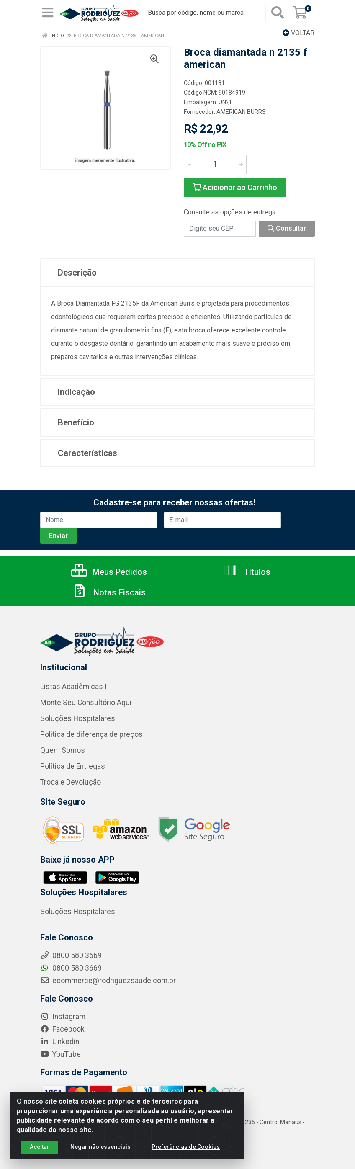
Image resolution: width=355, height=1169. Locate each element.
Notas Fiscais (109, 592)
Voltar (298, 33)
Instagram (62, 1016)
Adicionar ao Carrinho (235, 187)
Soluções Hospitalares (77, 718)
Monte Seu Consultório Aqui (85, 702)
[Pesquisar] (277, 12)
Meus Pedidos (109, 572)
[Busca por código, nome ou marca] (204, 12)
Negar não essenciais (100, 1151)
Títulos (246, 572)
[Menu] (47, 12)
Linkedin (59, 1042)
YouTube (60, 1054)
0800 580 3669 (71, 968)
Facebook (62, 1029)
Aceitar (39, 1151)
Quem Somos (62, 750)
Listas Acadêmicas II (74, 686)
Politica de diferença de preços (91, 734)
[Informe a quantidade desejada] (215, 164)
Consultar (287, 228)
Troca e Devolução (70, 782)
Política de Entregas (72, 766)
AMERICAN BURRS (241, 111)
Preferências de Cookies (186, 1151)
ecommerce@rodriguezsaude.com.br (108, 980)
